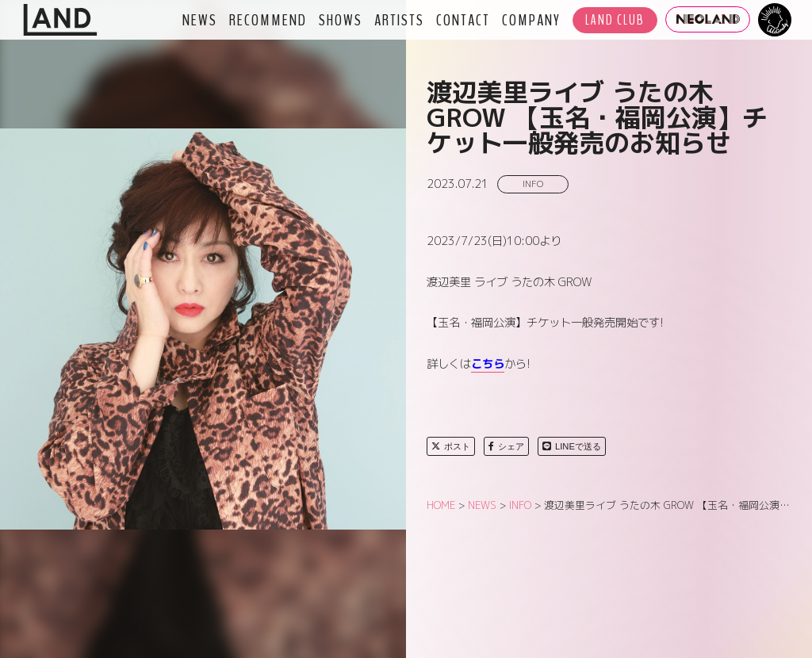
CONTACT (463, 20)
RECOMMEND (268, 20)
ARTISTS (399, 20)
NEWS (199, 20)
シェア (506, 446)
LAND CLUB (615, 20)
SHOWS (340, 20)
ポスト (450, 446)
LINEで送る (571, 446)
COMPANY (531, 20)
